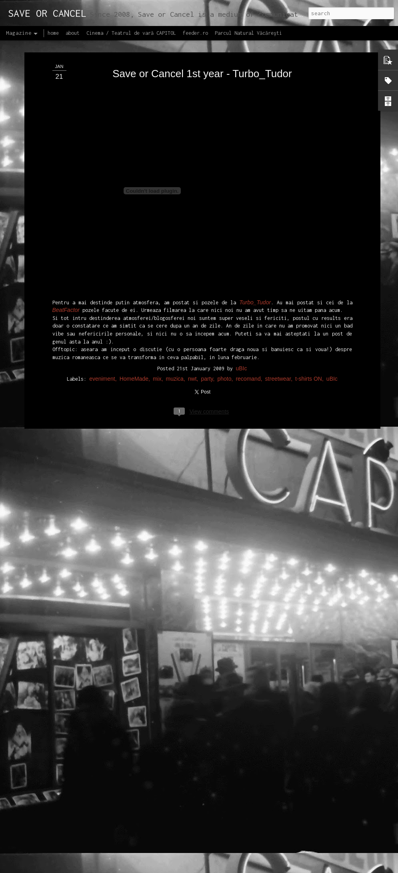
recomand (248, 341)
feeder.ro (195, 33)
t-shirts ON (308, 341)
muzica (175, 341)
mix (157, 341)
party (207, 341)
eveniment (102, 341)
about (73, 33)
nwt (192, 341)
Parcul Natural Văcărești (248, 33)
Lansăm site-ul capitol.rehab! (166, 864)
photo (224, 341)
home (53, 33)
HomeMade (134, 341)
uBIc (241, 330)
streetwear (278, 341)
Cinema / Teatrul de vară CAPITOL (131, 33)
